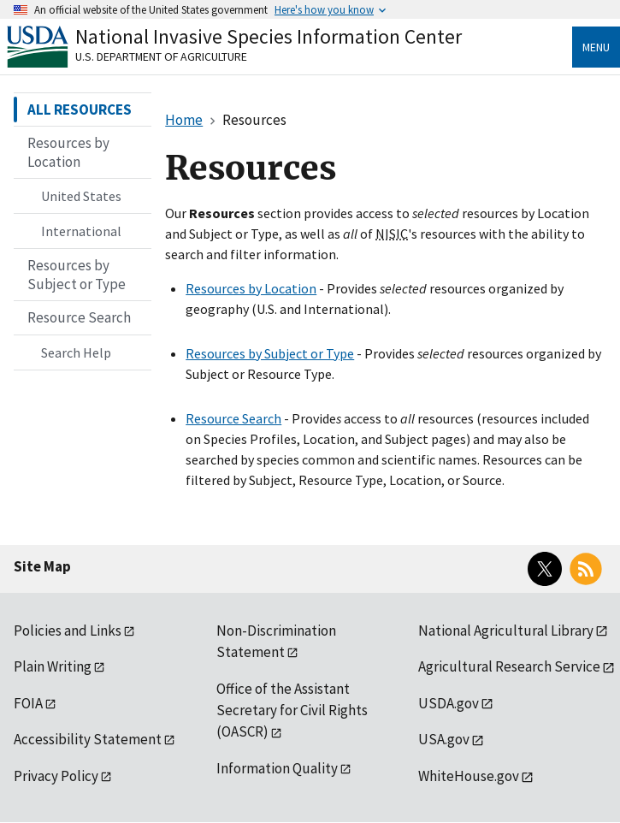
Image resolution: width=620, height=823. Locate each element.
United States (81, 195)
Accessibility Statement (88, 739)
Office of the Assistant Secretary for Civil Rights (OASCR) (292, 710)
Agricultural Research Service (509, 666)
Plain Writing (53, 666)
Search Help (76, 352)
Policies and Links (67, 630)
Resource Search (233, 418)
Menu (596, 47)
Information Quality (277, 768)
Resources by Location (251, 288)
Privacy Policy (56, 776)
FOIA (28, 703)
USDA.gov (448, 703)
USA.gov (443, 739)
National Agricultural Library (505, 630)
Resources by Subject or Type (270, 353)
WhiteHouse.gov (468, 776)
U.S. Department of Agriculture (161, 56)
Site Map (42, 566)
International (81, 231)
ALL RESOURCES (79, 109)
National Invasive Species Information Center (268, 36)
